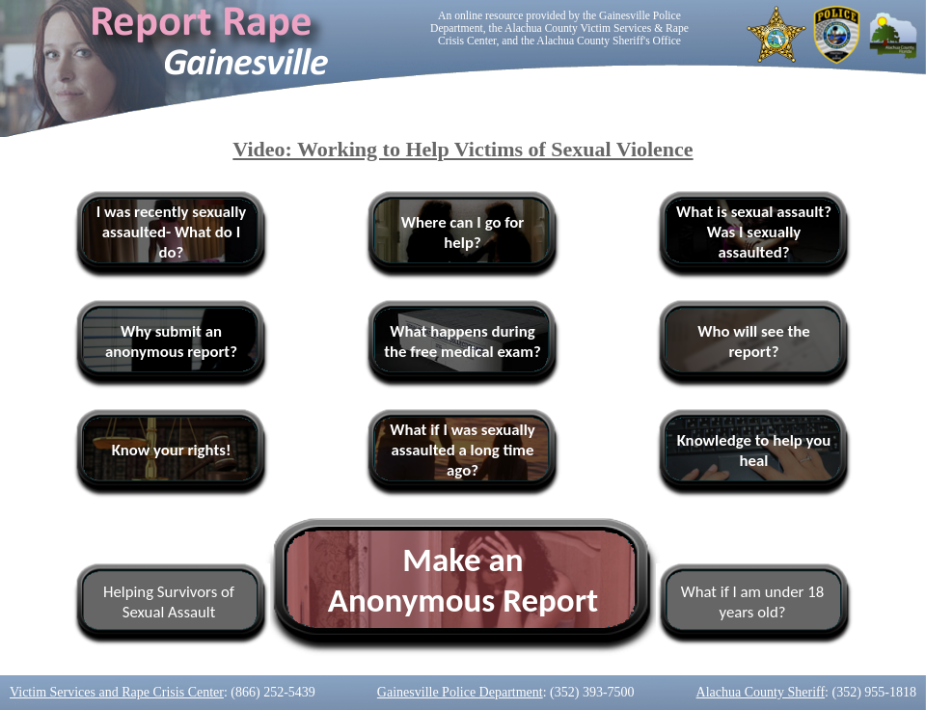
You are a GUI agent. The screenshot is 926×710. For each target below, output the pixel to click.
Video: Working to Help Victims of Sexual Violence (462, 149)
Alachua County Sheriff (761, 692)
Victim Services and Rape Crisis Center (117, 692)
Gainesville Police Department (460, 692)
